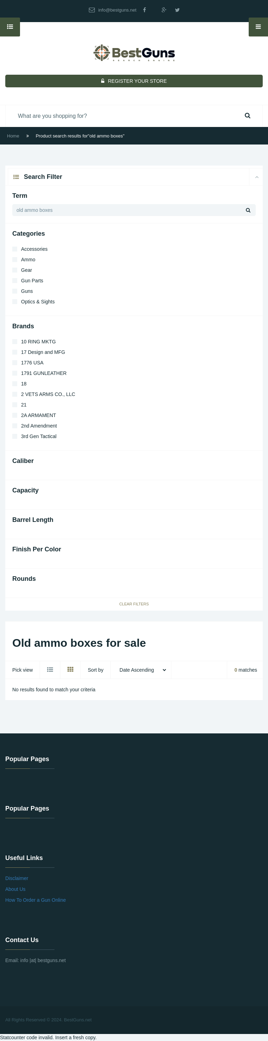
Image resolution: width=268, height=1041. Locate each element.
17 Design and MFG (43, 352)
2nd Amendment (39, 426)
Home (13, 136)
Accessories (34, 249)
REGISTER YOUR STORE (134, 81)
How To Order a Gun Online (35, 900)
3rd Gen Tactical (39, 436)
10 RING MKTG (38, 341)
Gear (26, 270)
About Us (15, 889)
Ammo (28, 259)
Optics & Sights (38, 301)
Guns (27, 291)
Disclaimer (16, 878)
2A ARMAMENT (38, 415)
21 (24, 405)
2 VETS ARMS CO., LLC (48, 394)
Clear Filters (134, 604)
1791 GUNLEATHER (44, 373)
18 (24, 384)
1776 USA (32, 362)
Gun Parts (32, 280)
